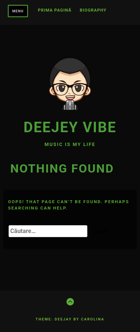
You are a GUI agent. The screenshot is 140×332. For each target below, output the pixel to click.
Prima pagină (55, 10)
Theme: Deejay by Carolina (69, 319)
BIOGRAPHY (93, 10)
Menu (18, 11)
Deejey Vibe (70, 127)
